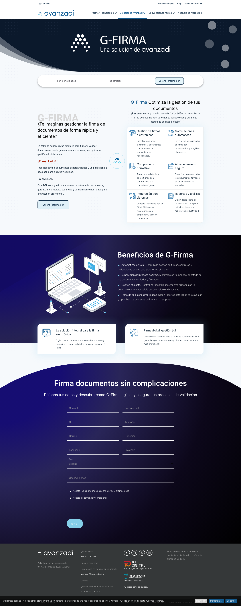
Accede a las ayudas (133, 580)
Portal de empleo (166, 3)
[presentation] (90, 510)
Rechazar (201, 600)
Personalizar (216, 600)
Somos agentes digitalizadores (138, 568)
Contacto (44, 3)
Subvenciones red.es (162, 12)
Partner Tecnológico (104, 12)
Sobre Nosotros (193, 3)
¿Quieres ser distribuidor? (136, 587)
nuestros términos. (155, 600)
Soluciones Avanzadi (133, 12)
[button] (75, 523)
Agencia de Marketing (190, 12)
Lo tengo (231, 600)
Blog (179, 3)
